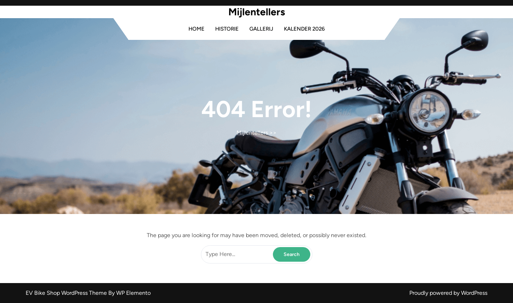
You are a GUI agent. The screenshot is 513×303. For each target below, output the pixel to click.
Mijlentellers (256, 12)
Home (196, 29)
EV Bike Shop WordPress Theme (67, 292)
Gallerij (261, 29)
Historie (227, 29)
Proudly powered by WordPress (448, 292)
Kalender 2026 (304, 29)
